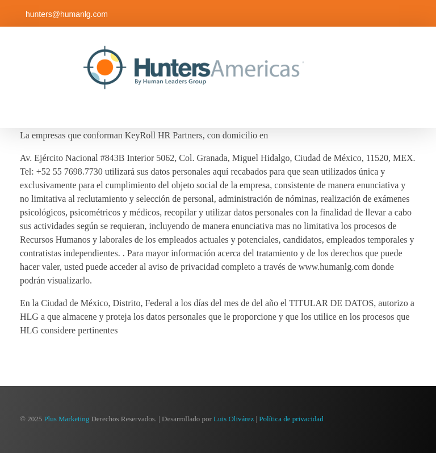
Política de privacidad (291, 418)
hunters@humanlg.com (67, 14)
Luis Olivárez (233, 418)
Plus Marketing (66, 418)
